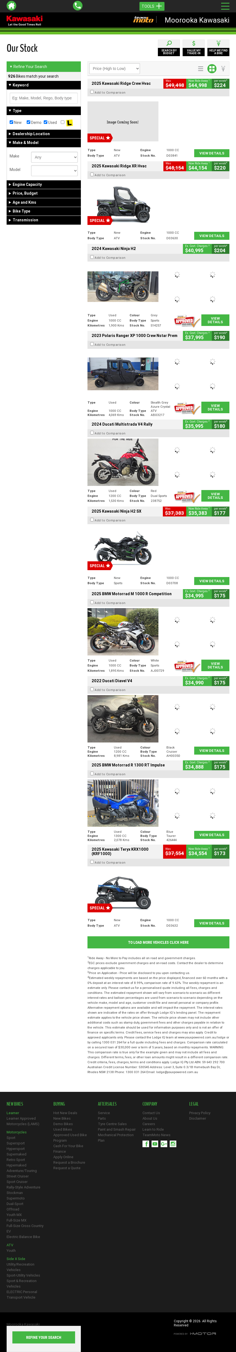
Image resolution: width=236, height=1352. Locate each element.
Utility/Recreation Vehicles (20, 1267)
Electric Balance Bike (23, 1236)
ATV (10, 1245)
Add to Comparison (110, 92)
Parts (102, 1118)
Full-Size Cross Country (25, 1225)
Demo (34, 122)
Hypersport (16, 1148)
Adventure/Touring (22, 1170)
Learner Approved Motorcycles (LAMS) (23, 1121)
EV (9, 1231)
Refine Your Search (28, 66)
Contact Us (151, 1113)
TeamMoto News (156, 1135)
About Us (149, 1118)
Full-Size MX (16, 1220)
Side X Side (16, 1258)
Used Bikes (62, 1129)
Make (14, 156)
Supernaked (16, 1154)
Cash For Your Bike (68, 1146)
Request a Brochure (69, 1162)
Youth (11, 1250)
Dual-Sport (15, 1203)
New (16, 122)
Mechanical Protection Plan (116, 1138)
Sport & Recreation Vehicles (22, 1283)
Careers (148, 1124)
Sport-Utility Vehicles (23, 1275)
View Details (211, 153)
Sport (11, 1137)
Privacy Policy (199, 1113)
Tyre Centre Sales (112, 1124)
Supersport (16, 1143)
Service (104, 1113)
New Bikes (62, 1118)
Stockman (15, 1192)
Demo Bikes (63, 1124)
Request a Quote (67, 1168)
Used (50, 122)
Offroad (13, 1209)
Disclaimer (197, 1118)
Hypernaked (16, 1165)
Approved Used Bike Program (70, 1138)
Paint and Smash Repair (117, 1129)
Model (15, 169)
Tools (152, 6)
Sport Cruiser (17, 1181)
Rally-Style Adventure (23, 1187)
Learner (13, 1113)
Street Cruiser (18, 1176)
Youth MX (14, 1214)
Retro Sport (16, 1159)
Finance (59, 1151)
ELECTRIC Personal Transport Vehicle (22, 1295)
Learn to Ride (153, 1129)
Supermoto (16, 1198)
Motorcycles (17, 1132)
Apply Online (63, 1157)
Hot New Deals (65, 1113)
